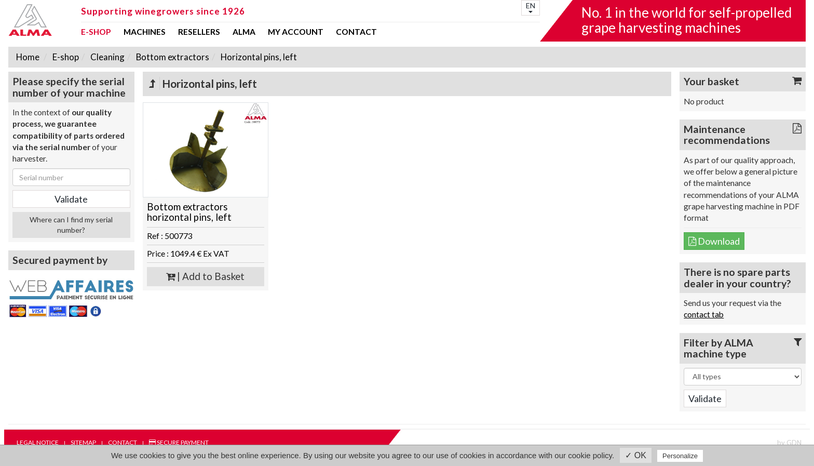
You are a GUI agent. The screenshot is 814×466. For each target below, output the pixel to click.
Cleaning (107, 56)
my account (295, 32)
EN (530, 7)
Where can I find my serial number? (71, 224)
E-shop (96, 32)
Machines (145, 32)
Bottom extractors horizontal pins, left (189, 212)
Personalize (680, 456)
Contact (356, 32)
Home (27, 56)
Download (714, 241)
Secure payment (179, 442)
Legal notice (38, 442)
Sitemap (83, 442)
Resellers (199, 32)
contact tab (704, 314)
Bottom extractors (171, 56)
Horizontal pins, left (258, 56)
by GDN (789, 442)
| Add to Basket (205, 276)
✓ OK (635, 455)
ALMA (244, 32)
